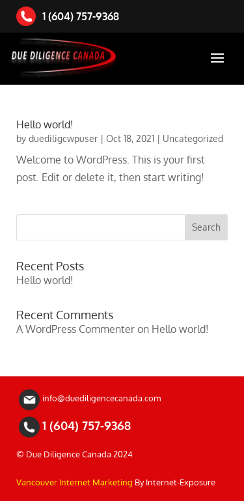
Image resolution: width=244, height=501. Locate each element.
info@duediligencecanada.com (101, 398)
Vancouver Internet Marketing (74, 482)
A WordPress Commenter (75, 329)
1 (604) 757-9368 (67, 16)
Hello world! (45, 124)
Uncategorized (193, 138)
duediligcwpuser (63, 138)
